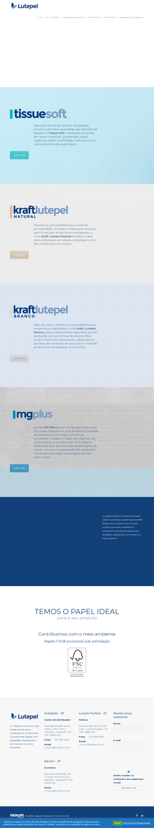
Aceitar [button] (117, 823)
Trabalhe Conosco (132, 17)
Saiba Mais (19, 155)
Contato (109, 17)
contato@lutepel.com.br (57, 747)
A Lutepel (53, 17)
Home (39, 17)
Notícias (94, 17)
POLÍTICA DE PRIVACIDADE (136, 823)
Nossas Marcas (74, 17)
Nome (128, 726)
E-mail (128, 743)
